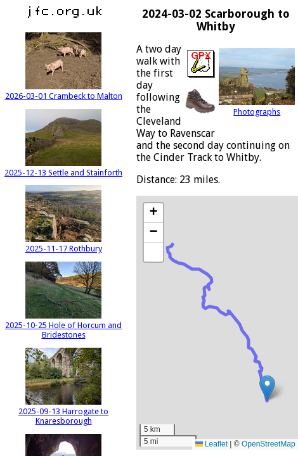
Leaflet (211, 444)
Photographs (257, 107)
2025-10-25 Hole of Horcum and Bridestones (63, 325)
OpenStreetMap (268, 444)
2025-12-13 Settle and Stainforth (63, 167)
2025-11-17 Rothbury (63, 243)
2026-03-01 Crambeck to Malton (63, 91)
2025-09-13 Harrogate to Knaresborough (63, 411)
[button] (267, 388)
